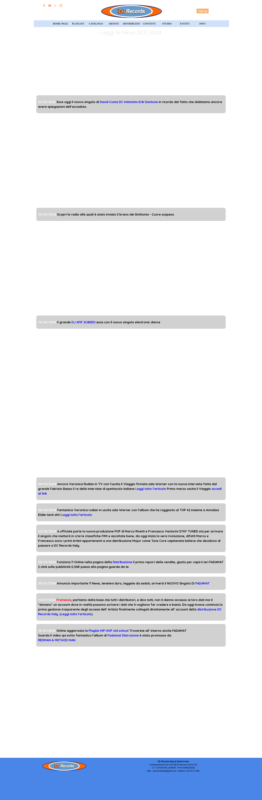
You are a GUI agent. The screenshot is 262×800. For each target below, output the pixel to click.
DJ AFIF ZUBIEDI (84, 322)
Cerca (202, 11)
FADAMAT (202, 583)
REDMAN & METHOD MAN (56, 640)
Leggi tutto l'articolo (150, 489)
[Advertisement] (131, 66)
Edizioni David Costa (61, 11)
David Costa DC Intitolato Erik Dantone (129, 102)
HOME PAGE (60, 23)
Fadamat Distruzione (123, 635)
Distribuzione (122, 562)
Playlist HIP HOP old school (109, 631)
